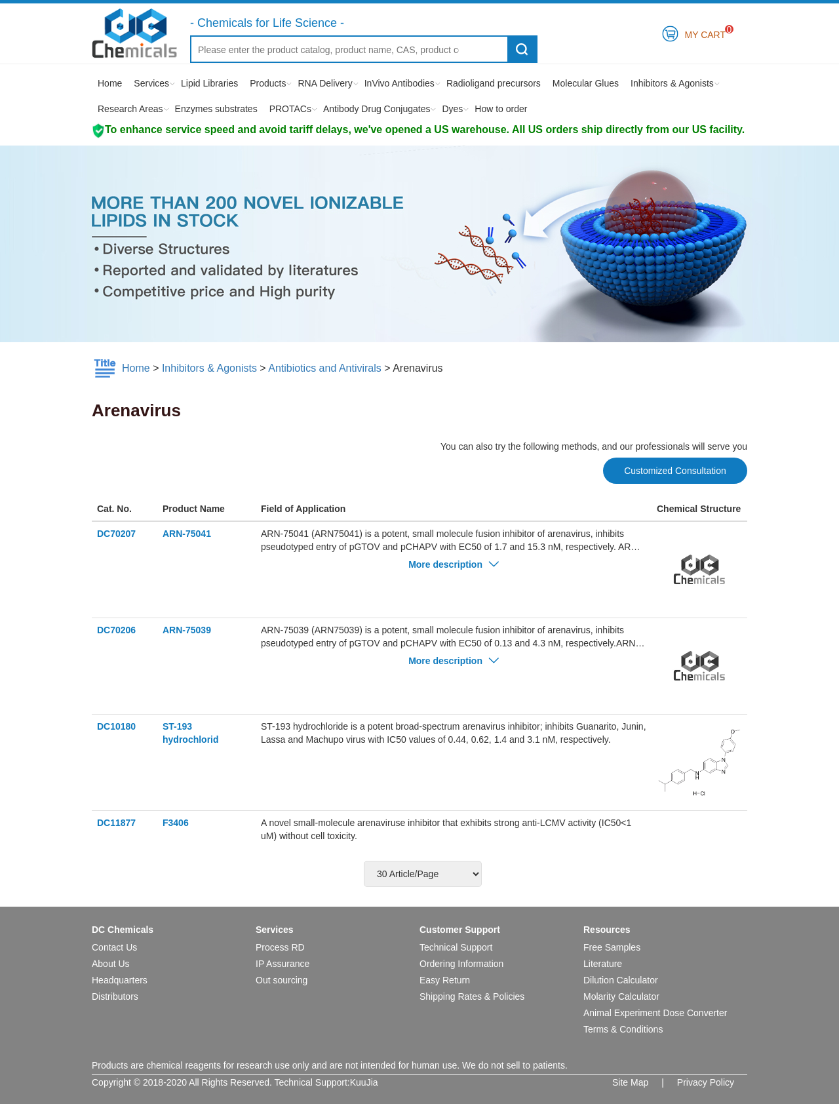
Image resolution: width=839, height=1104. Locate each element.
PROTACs (290, 109)
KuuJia (364, 1082)
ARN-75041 (187, 533)
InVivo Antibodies (399, 83)
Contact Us (114, 947)
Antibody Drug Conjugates (376, 109)
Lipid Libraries (209, 83)
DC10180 (116, 726)
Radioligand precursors (493, 83)
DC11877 (116, 823)
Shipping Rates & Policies (472, 996)
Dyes (452, 109)
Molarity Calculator (621, 996)
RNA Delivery (325, 83)
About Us (111, 963)
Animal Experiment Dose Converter (655, 1013)
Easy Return (445, 980)
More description (453, 564)
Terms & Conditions (623, 1029)
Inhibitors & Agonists (672, 83)
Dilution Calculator (620, 980)
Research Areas (130, 109)
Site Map (630, 1082)
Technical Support (456, 947)
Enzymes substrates (216, 109)
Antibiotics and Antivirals (324, 368)
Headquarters (119, 980)
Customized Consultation (675, 470)
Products (268, 83)
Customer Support (460, 929)
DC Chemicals (122, 929)
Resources (607, 929)
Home (110, 83)
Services (151, 83)
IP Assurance (282, 963)
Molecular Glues (586, 83)
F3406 (176, 823)
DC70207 (116, 533)
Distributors (115, 996)
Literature (602, 963)
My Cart (705, 32)
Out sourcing (281, 980)
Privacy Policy (705, 1082)
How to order (501, 109)
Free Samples (611, 947)
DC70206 (116, 630)
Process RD (280, 947)
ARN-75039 (187, 630)
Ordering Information (461, 963)
